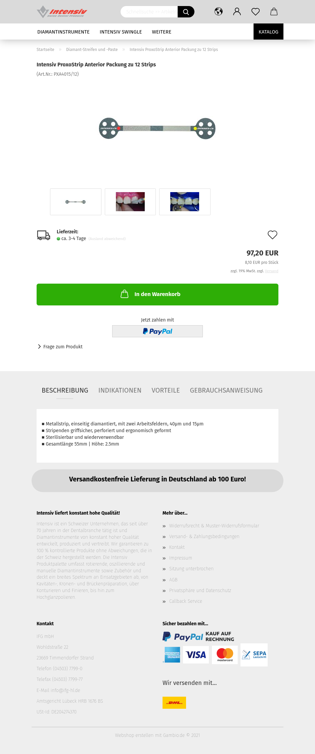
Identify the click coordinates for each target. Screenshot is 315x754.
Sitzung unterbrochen (191, 569)
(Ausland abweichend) (107, 239)
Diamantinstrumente (63, 32)
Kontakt (177, 547)
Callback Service (185, 601)
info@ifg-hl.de (65, 690)
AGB (173, 580)
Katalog (268, 32)
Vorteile (165, 390)
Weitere (162, 32)
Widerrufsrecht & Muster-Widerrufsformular (214, 526)
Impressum (180, 558)
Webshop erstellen (134, 735)
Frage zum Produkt (63, 347)
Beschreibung (65, 390)
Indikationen (120, 390)
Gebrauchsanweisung (226, 390)
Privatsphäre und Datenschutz (200, 590)
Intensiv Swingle (121, 32)
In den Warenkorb (149, 293)
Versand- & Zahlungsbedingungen (204, 536)
